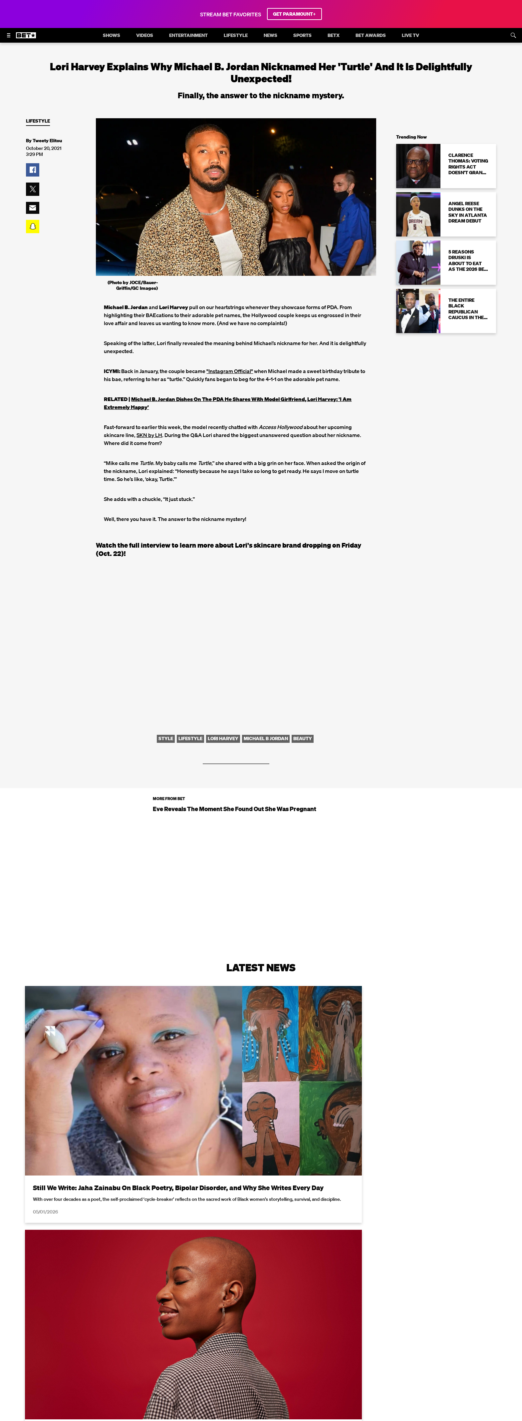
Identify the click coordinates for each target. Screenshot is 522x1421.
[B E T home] (26, 38)
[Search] (513, 35)
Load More (261, 1342)
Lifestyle (38, 121)
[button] (32, 170)
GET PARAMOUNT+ (294, 14)
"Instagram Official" (229, 371)
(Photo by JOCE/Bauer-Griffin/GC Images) (133, 285)
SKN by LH (149, 435)
